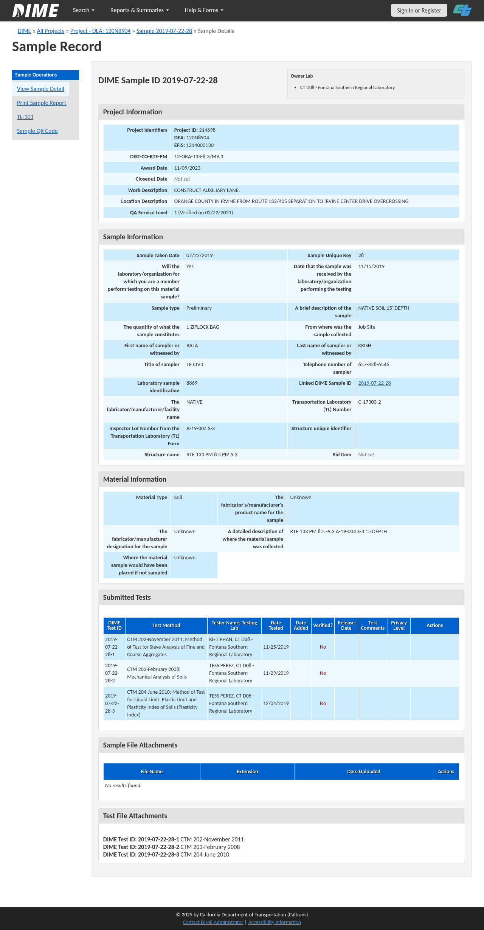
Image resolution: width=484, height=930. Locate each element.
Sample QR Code (37, 130)
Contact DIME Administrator (213, 922)
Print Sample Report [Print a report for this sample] (41, 102)
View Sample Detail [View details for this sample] (40, 88)
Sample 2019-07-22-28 (164, 30)
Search (84, 10)
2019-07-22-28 (374, 382)
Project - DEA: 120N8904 (100, 30)
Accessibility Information (274, 922)
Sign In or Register (419, 10)
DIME (24, 30)
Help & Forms (204, 10)
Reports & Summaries (139, 10)
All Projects (50, 30)
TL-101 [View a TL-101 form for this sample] (25, 116)
